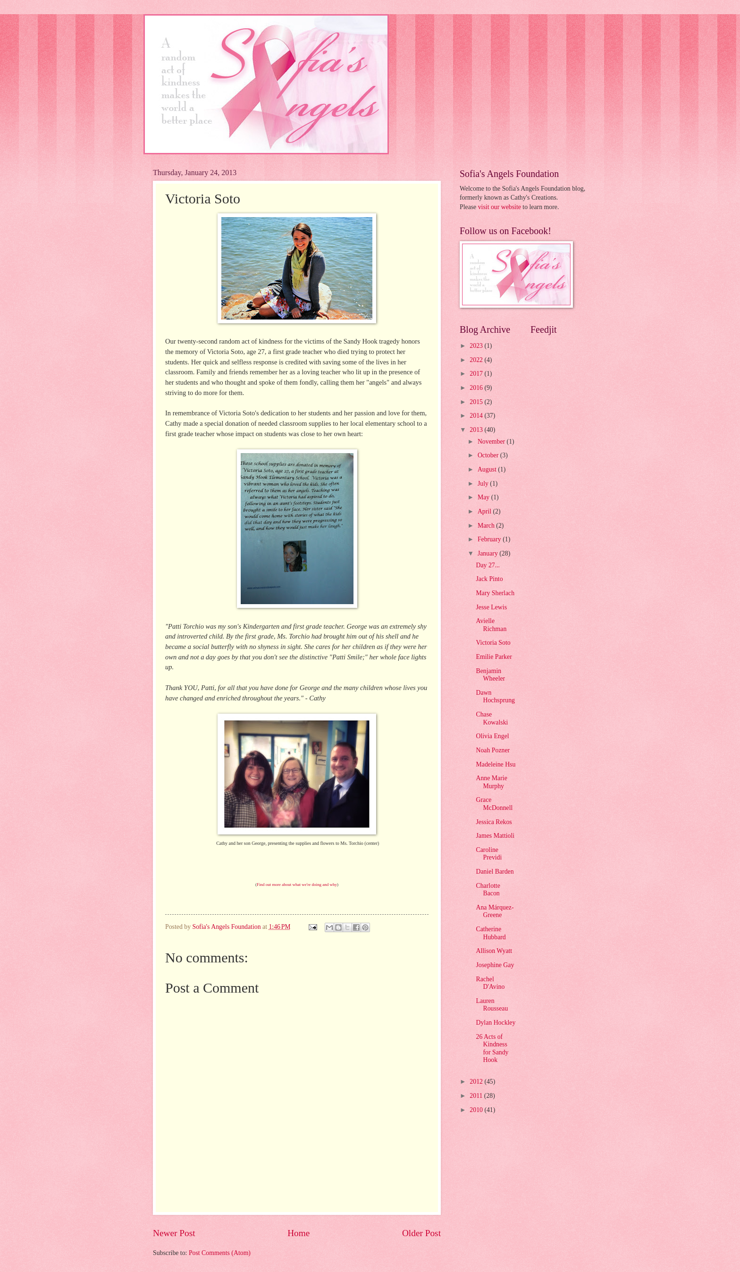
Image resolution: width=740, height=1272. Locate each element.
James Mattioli (495, 835)
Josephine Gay (495, 965)
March (487, 525)
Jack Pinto (489, 578)
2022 (477, 359)
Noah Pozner (493, 750)
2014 (477, 415)
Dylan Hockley (495, 1022)
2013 (477, 429)
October (489, 455)
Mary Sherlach (495, 593)
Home (298, 1233)
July (484, 483)
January (488, 553)
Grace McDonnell (494, 803)
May (484, 497)
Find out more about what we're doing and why (297, 884)
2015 (477, 401)
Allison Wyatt (494, 950)
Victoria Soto (493, 642)
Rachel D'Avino (490, 983)
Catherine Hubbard (490, 933)
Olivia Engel (492, 736)
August (488, 469)
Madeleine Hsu (495, 764)
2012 (477, 1081)
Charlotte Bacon (488, 889)
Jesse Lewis (491, 607)
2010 (477, 1109)
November (492, 441)
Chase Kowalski (492, 718)
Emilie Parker (494, 656)
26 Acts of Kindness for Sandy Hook (492, 1048)
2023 (477, 345)
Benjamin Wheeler (490, 674)
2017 (477, 373)
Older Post (421, 1233)
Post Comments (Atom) (220, 1252)
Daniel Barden (494, 871)
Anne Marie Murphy (491, 782)
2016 (477, 387)
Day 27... (488, 565)
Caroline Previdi (489, 853)
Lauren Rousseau (492, 1004)
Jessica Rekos (494, 822)
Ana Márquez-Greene (494, 911)
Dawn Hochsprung (495, 696)
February (490, 539)
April (485, 511)
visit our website (499, 207)
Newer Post (174, 1233)
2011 (477, 1095)
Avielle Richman (491, 624)
